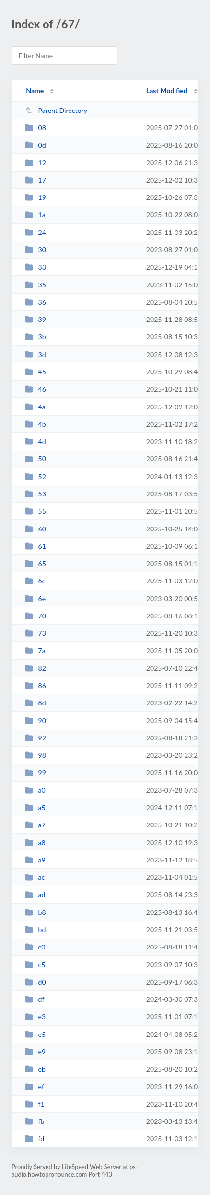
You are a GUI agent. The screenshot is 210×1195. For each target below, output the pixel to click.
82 (35, 668)
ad (35, 894)
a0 (35, 790)
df (34, 999)
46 (35, 389)
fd (34, 1138)
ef (34, 1087)
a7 (35, 825)
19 (35, 197)
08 (35, 127)
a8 (35, 842)
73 (35, 633)
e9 (35, 1051)
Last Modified (166, 90)
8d (35, 703)
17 (35, 180)
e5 (35, 1034)
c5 (35, 965)
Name (35, 90)
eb (35, 1069)
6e (35, 598)
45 (35, 372)
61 (35, 546)
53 (35, 494)
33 (35, 267)
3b (35, 337)
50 (35, 459)
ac (35, 877)
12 (35, 163)
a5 (35, 807)
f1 (35, 1104)
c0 (35, 947)
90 (35, 720)
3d (35, 354)
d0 (35, 982)
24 (35, 232)
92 (35, 738)
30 (35, 250)
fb (34, 1121)
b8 (35, 912)
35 (35, 285)
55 (35, 511)
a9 (35, 860)
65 (35, 563)
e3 (35, 1016)
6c (35, 581)
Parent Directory (56, 110)
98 (35, 755)
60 (35, 529)
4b (35, 424)
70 (35, 616)
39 (35, 319)
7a (35, 650)
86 (35, 685)
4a (35, 407)
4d (35, 441)
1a (35, 214)
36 (35, 302)
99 (35, 772)
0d (35, 145)
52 (35, 476)
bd (35, 929)
